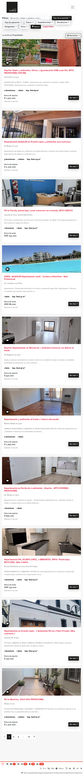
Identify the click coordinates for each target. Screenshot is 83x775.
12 (29, 736)
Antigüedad (10, 27)
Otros (23, 27)
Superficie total (44, 22)
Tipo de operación (12, 22)
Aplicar (36, 27)
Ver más (74, 98)
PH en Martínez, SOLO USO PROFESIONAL (24, 699)
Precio (29, 22)
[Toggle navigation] (72, 7)
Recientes (72, 35)
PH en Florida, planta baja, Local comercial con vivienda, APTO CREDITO (38, 210)
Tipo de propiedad (61, 18)
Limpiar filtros (48, 27)
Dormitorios (62, 22)
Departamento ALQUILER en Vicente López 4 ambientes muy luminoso (37, 142)
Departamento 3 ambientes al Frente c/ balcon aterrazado (31, 419)
